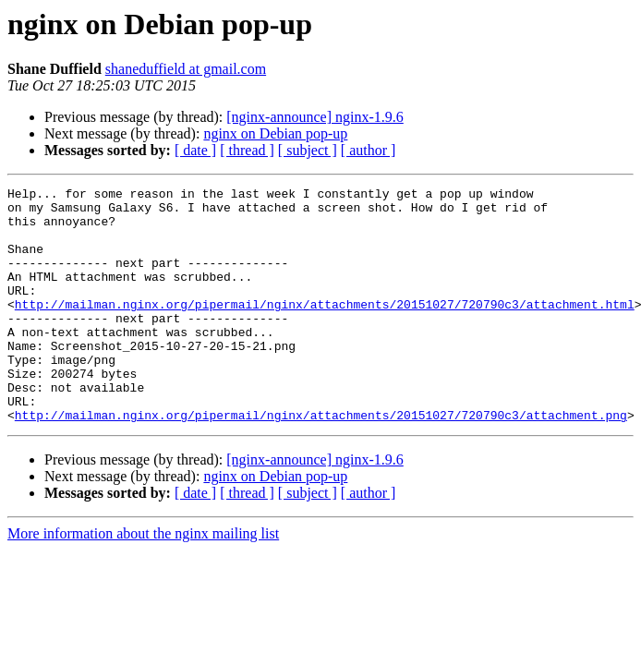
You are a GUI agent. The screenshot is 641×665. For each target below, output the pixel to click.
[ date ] (195, 150)
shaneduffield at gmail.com (185, 69)
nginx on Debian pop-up (275, 133)
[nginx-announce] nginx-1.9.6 (315, 117)
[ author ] (368, 150)
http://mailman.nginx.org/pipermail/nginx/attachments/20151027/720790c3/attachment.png (321, 461)
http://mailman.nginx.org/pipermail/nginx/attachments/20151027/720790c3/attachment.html (325, 328)
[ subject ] (307, 150)
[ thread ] (247, 150)
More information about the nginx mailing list (143, 580)
